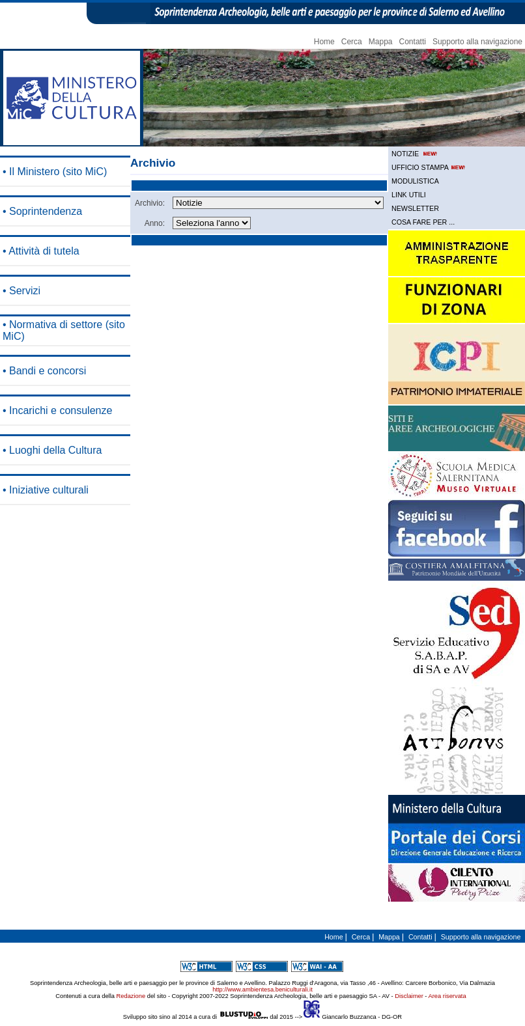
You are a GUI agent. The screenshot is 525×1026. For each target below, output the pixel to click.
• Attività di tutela (41, 250)
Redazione (131, 996)
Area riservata (447, 996)
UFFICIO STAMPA (429, 167)
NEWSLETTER (415, 208)
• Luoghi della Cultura (52, 450)
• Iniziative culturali (46, 489)
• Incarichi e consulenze (57, 410)
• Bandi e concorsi (44, 370)
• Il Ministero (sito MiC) (55, 171)
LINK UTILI (408, 195)
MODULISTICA (415, 181)
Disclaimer (409, 996)
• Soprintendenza (42, 211)
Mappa (381, 41)
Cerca (351, 41)
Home (324, 41)
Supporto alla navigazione (477, 41)
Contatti (412, 41)
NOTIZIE (415, 154)
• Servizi (21, 290)
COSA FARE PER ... (423, 222)
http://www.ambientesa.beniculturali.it (262, 989)
